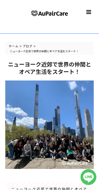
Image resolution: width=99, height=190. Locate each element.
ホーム (13, 46)
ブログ (27, 46)
